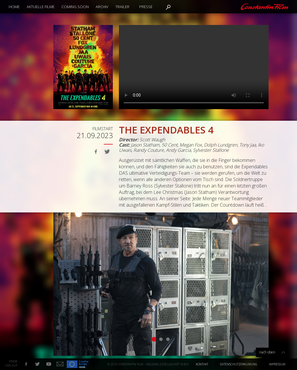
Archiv (102, 6)
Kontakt (202, 364)
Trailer (122, 6)
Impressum (277, 364)
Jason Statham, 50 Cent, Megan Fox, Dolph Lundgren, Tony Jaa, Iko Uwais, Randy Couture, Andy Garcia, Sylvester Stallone (191, 147)
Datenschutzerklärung (238, 364)
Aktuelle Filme (41, 6)
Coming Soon (75, 6)
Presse (146, 6)
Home (14, 6)
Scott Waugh (152, 139)
